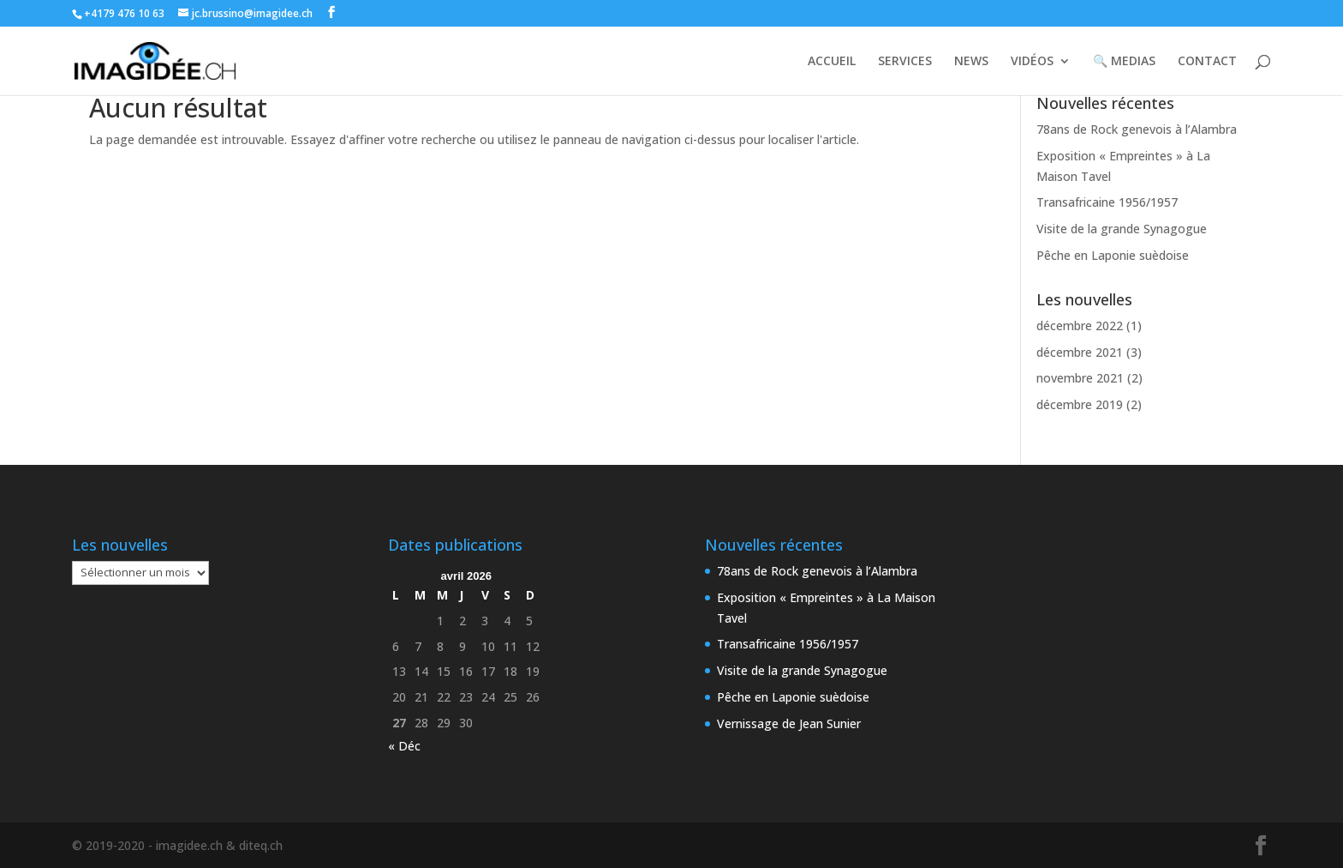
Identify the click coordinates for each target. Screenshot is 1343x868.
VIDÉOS (1032, 62)
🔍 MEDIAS (1124, 62)
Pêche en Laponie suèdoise (1112, 255)
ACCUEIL (832, 62)
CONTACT (1207, 62)
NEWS (971, 62)
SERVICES (905, 62)
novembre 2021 (1080, 378)
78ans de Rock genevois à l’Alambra (1136, 129)
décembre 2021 (1079, 352)
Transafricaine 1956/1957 (1107, 202)
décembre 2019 (1079, 404)
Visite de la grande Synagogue (1121, 228)
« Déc (404, 746)
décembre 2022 (1079, 325)
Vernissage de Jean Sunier (789, 723)
